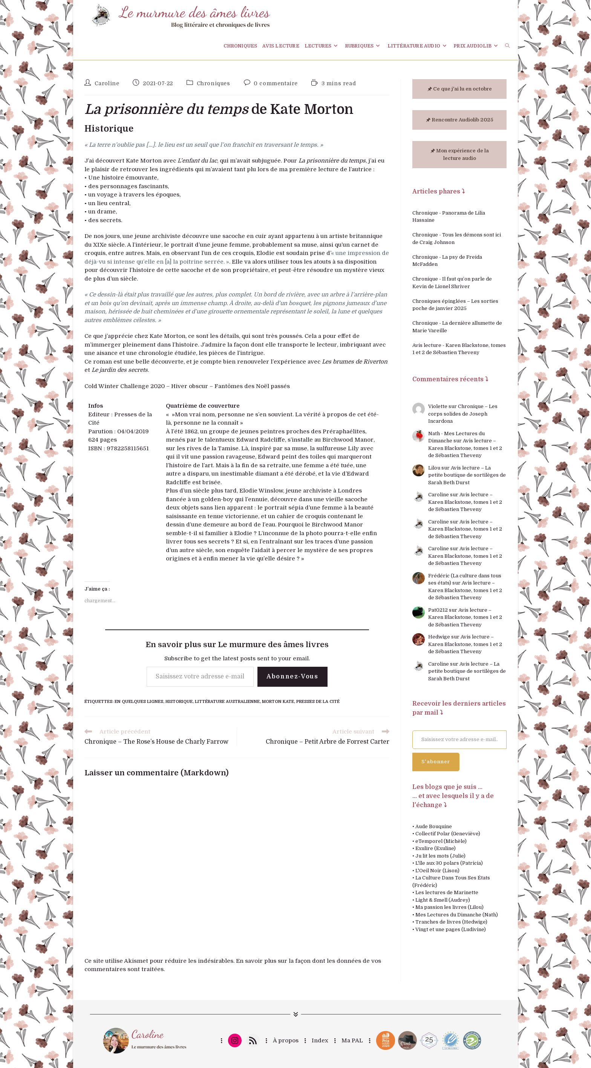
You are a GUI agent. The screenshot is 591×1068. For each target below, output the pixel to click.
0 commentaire (276, 83)
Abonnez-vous (292, 676)
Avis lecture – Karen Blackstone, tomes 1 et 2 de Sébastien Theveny (465, 448)
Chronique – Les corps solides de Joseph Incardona (463, 414)
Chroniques (213, 83)
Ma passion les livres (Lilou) (449, 907)
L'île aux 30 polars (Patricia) (449, 863)
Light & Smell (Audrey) (442, 900)
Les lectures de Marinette (446, 892)
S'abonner (435, 761)
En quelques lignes (139, 701)
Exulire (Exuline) (435, 848)
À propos (286, 1040)
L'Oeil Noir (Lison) (437, 870)
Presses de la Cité (318, 701)
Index (320, 1040)
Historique (179, 701)
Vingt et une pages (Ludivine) (450, 929)
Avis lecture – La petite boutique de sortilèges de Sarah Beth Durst (467, 475)
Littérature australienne (227, 701)
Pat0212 (438, 610)
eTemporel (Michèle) (441, 841)
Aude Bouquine (433, 826)
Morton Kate (278, 701)
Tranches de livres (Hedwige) (451, 922)
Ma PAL (352, 1040)
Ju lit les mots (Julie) (440, 856)
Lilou (434, 468)
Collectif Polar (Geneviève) (447, 833)
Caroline (107, 83)
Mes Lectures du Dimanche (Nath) (456, 915)
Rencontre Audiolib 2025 (462, 120)
